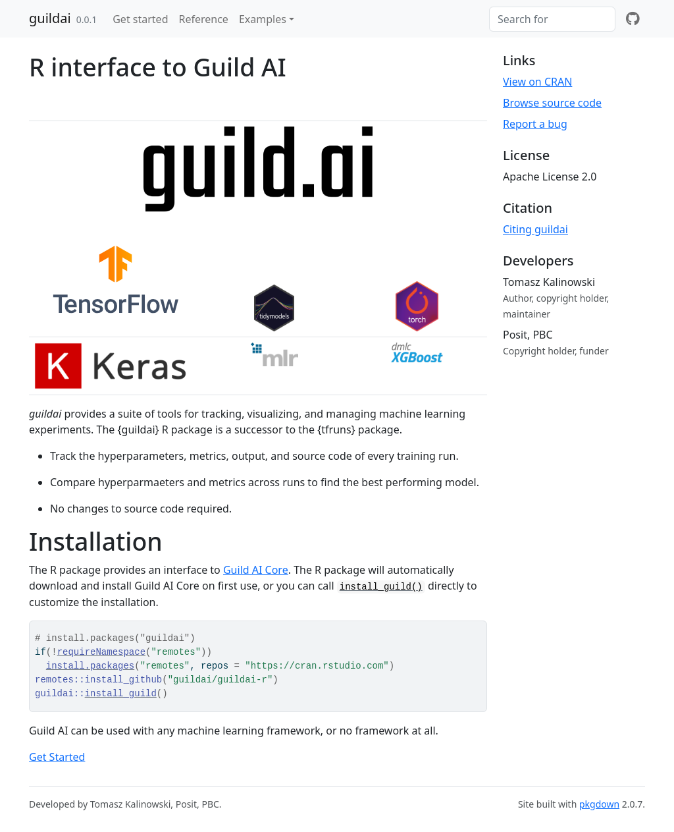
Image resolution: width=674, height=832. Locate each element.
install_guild (121, 693)
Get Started (57, 757)
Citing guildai (535, 229)
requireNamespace (101, 652)
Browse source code (552, 103)
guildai (50, 18)
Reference (203, 19)
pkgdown (599, 804)
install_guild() (381, 587)
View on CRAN (537, 81)
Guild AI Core (255, 570)
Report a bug (535, 124)
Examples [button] (262, 19)
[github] (633, 19)
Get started (140, 19)
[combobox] (552, 19)
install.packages (90, 666)
